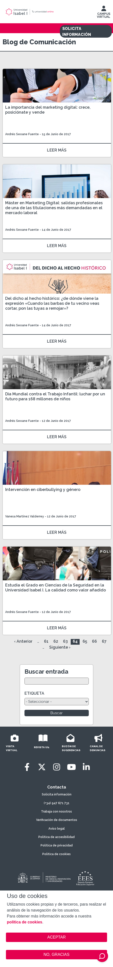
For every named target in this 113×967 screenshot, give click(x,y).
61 (46, 641)
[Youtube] (71, 767)
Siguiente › (59, 647)
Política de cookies (56, 854)
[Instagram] (56, 767)
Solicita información (56, 794)
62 (55, 641)
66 (94, 641)
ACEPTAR (56, 937)
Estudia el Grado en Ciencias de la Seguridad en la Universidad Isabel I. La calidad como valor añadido (55, 587)
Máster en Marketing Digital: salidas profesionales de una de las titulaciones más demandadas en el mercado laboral (54, 208)
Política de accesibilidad (56, 837)
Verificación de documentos (56, 820)
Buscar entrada (46, 671)
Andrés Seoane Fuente (22, 134)
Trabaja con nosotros (56, 811)
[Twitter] (42, 767)
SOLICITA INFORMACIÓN (76, 31)
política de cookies (24, 922)
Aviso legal (56, 828)
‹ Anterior (23, 641)
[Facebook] (26, 767)
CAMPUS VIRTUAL (103, 13)
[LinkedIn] (86, 767)
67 (104, 641)
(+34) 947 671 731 (56, 803)
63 (65, 641)
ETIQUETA (34, 693)
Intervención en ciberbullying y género (42, 489)
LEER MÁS (57, 150)
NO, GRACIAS (56, 954)
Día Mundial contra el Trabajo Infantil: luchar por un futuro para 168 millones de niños (55, 396)
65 (85, 641)
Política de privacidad (57, 845)
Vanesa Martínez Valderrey (24, 516)
